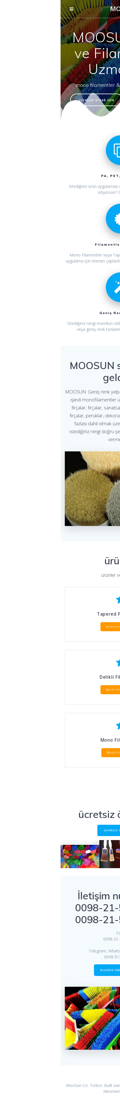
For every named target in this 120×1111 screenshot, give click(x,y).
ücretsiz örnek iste (36, 100)
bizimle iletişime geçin (60, 970)
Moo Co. (82, 9)
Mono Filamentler (59, 752)
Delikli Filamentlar (59, 689)
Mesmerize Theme (60, 1091)
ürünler (90, 100)
